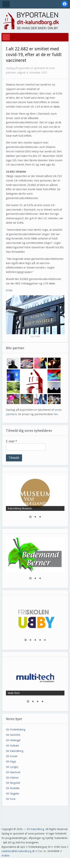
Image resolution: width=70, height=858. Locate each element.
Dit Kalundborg (14, 751)
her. (56, 414)
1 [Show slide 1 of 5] (26, 640)
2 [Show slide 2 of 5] (30, 640)
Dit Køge (11, 761)
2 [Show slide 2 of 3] (35, 517)
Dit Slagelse (12, 793)
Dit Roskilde (12, 788)
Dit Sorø (10, 798)
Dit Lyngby (12, 766)
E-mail (11, 441)
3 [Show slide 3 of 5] (35, 640)
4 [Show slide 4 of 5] (40, 640)
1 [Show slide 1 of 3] (30, 517)
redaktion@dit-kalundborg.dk (18, 851)
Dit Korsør (12, 756)
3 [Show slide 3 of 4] (38, 702)
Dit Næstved (13, 772)
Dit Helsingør (13, 740)
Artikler (5, 855)
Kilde (9, 290)
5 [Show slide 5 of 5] (45, 640)
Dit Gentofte (13, 734)
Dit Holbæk (12, 745)
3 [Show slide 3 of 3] (40, 517)
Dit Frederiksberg (15, 729)
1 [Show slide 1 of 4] (28, 702)
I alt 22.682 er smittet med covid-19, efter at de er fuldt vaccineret (34, 54)
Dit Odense (12, 777)
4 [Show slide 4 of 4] (42, 702)
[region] (35, 499)
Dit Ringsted (13, 782)
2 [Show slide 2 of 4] (33, 702)
